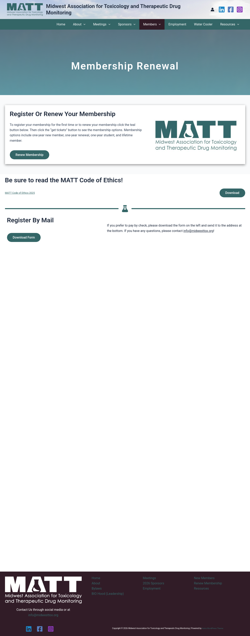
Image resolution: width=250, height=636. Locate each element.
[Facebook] (230, 9)
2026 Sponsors (153, 583)
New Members (204, 578)
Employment (181, 24)
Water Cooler (205, 24)
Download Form (24, 238)
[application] (92, 24)
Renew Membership (30, 155)
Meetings (109, 24)
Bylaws (97, 588)
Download (232, 193)
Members (156, 24)
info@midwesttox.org (198, 231)
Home (71, 24)
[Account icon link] (212, 9)
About (88, 24)
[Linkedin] (221, 9)
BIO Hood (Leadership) (108, 594)
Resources (230, 24)
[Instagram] (239, 9)
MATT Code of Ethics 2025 (20, 193)
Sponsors (133, 24)
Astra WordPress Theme (212, 628)
